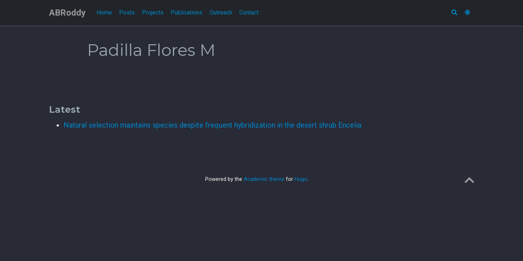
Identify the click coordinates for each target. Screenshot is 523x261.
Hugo (301, 179)
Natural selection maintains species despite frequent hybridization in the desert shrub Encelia (212, 125)
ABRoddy (67, 13)
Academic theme (264, 179)
